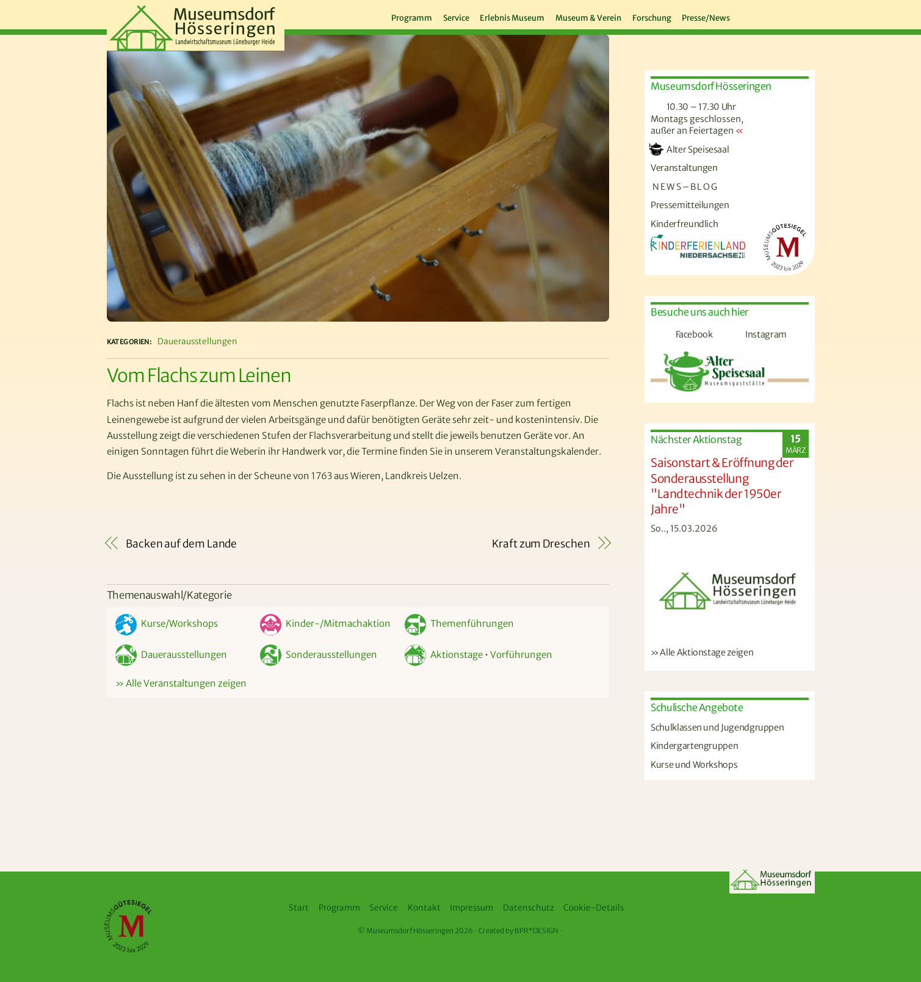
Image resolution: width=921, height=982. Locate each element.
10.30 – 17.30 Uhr (693, 106)
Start (299, 908)
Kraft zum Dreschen (541, 544)
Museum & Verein (588, 18)
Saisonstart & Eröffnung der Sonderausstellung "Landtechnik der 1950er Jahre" (722, 485)
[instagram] (783, 15)
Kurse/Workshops (166, 623)
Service (456, 18)
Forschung (651, 18)
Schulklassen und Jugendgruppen (717, 727)
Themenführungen (459, 623)
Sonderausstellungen (318, 654)
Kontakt (424, 908)
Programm (411, 18)
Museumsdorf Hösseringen (409, 930)
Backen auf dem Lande (181, 544)
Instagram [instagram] (752, 334)
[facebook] (759, 15)
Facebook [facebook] (680, 334)
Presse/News (706, 18)
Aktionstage (444, 654)
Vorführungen (521, 654)
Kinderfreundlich (684, 223)
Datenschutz (528, 908)
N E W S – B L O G (684, 186)
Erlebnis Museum (512, 18)
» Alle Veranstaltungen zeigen (181, 683)
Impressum (471, 908)
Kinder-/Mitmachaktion (325, 623)
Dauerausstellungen (197, 341)
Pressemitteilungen (690, 205)
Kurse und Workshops (694, 764)
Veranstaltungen (684, 167)
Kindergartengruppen (694, 745)
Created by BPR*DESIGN (518, 930)
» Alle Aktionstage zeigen (702, 652)
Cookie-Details (593, 908)
